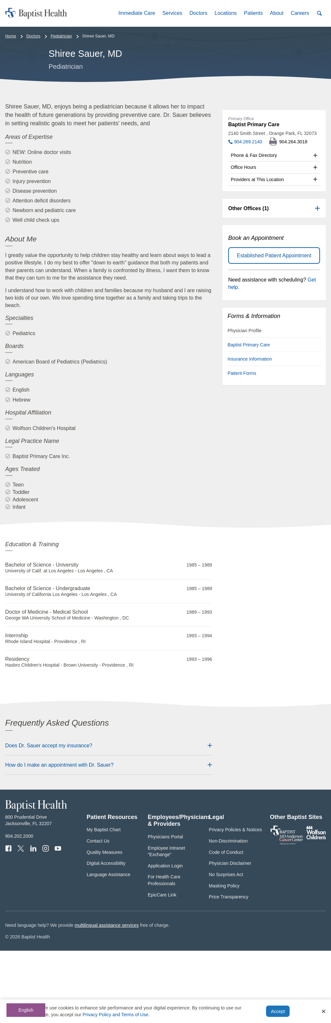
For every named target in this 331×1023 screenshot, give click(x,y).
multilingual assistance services (107, 997)
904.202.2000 (19, 908)
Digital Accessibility (106, 935)
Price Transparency (229, 969)
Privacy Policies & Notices (235, 902)
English (25, 1010)
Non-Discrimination (228, 913)
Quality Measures (105, 924)
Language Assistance (108, 946)
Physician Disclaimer (230, 935)
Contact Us (98, 913)
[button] (137, 13)
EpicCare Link (162, 967)
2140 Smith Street (272, 205)
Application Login (165, 938)
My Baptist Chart (104, 902)
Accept (278, 1011)
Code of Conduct (226, 924)
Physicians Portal (165, 909)
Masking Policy (224, 958)
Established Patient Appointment (274, 328)
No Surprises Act (226, 946)
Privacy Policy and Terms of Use (115, 1014)
